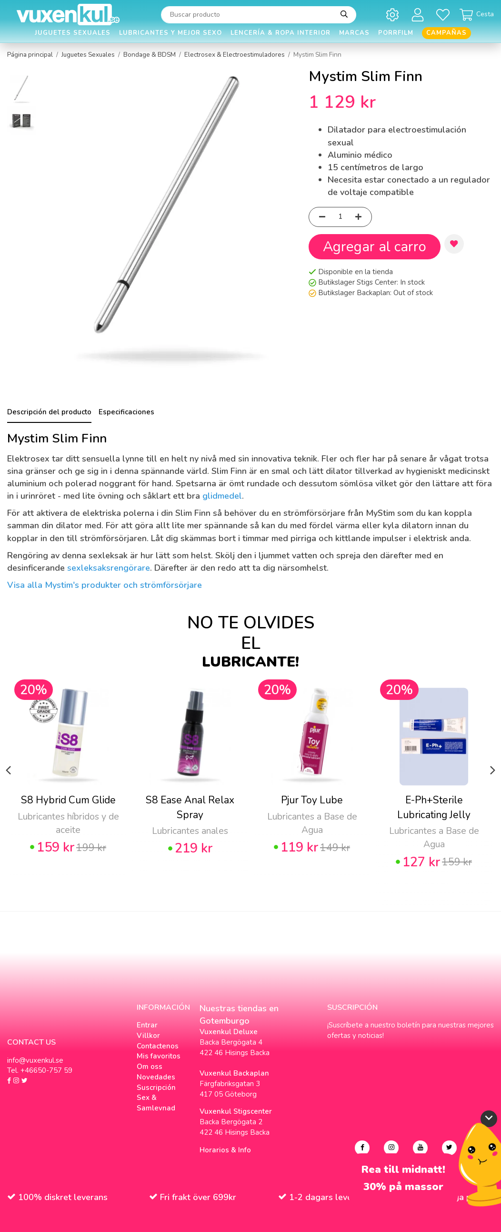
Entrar (147, 1025)
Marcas (354, 33)
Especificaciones (126, 412)
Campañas (446, 33)
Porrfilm (395, 33)
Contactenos (158, 1046)
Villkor (148, 1035)
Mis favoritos (158, 1056)
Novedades (156, 1077)
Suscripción (156, 1087)
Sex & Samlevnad (156, 1103)
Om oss (149, 1066)
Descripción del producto (49, 412)
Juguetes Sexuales (72, 33)
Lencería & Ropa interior (280, 33)
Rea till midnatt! (403, 1170)
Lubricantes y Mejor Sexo (170, 33)
